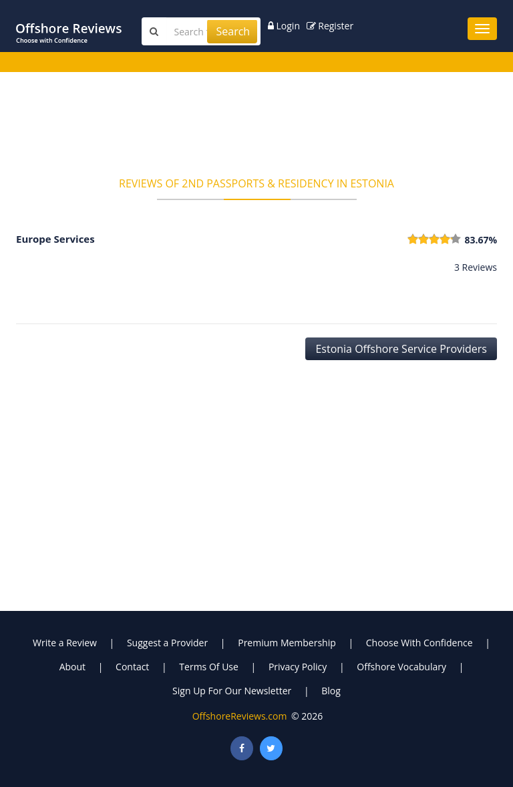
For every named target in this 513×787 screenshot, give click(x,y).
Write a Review (65, 642)
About (72, 666)
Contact (132, 666)
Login (284, 25)
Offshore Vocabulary (401, 666)
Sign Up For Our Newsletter (231, 690)
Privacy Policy (298, 666)
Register (330, 25)
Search (233, 31)
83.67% (480, 239)
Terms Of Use (208, 666)
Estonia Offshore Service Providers (401, 348)
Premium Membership (287, 642)
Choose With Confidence (419, 642)
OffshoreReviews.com (239, 716)
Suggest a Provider (167, 642)
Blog (331, 690)
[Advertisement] (256, 129)
